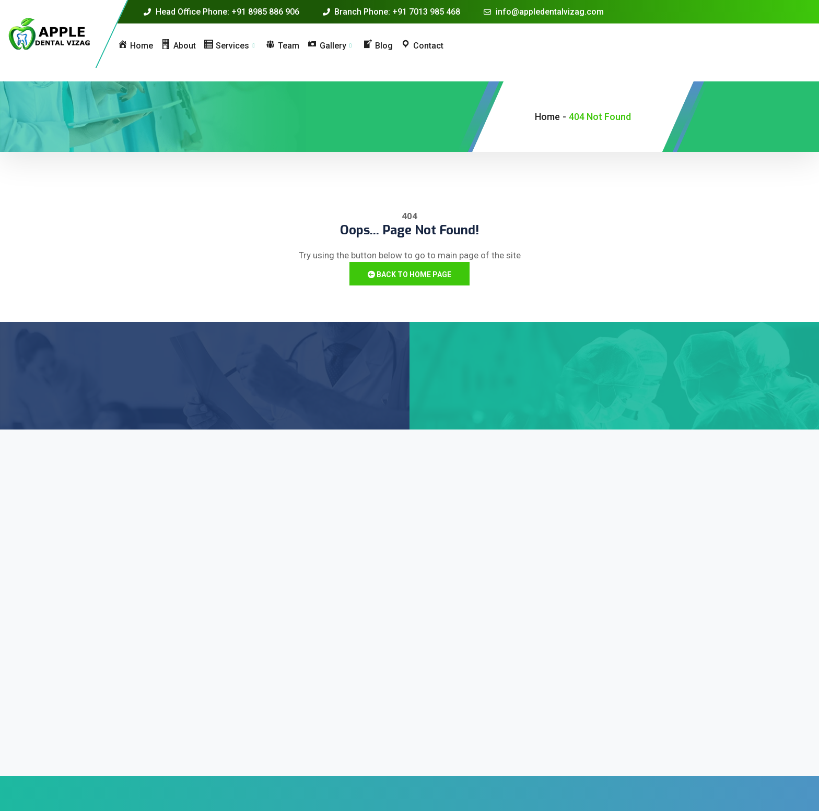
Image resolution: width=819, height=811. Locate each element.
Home (547, 116)
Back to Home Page (409, 274)
